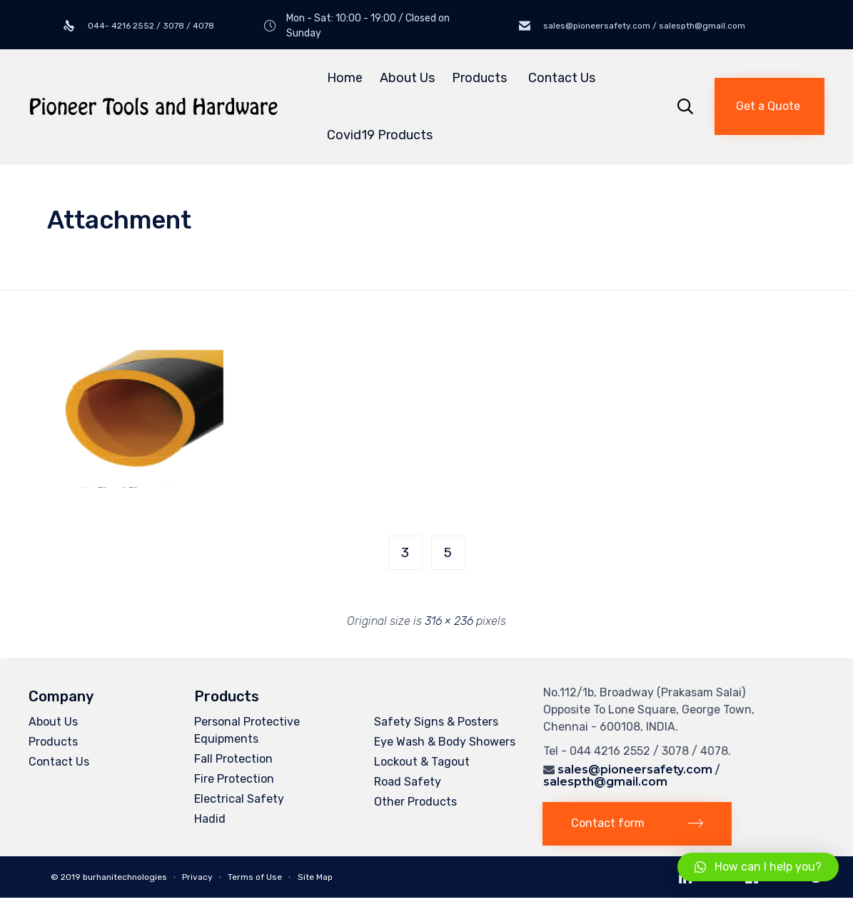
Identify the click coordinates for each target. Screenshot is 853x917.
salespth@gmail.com (605, 781)
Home (345, 78)
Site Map (315, 877)
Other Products (415, 801)
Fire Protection (234, 779)
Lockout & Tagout (422, 761)
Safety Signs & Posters (436, 721)
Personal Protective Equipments (247, 730)
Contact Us (561, 78)
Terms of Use (255, 877)
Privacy (197, 877)
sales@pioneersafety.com (635, 769)
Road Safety (407, 781)
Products (481, 78)
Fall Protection (233, 759)
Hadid (210, 819)
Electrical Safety (239, 799)
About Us (407, 78)
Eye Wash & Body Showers (444, 741)
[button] (769, 106)
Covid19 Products (380, 135)
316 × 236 (449, 621)
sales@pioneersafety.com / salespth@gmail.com (643, 26)
